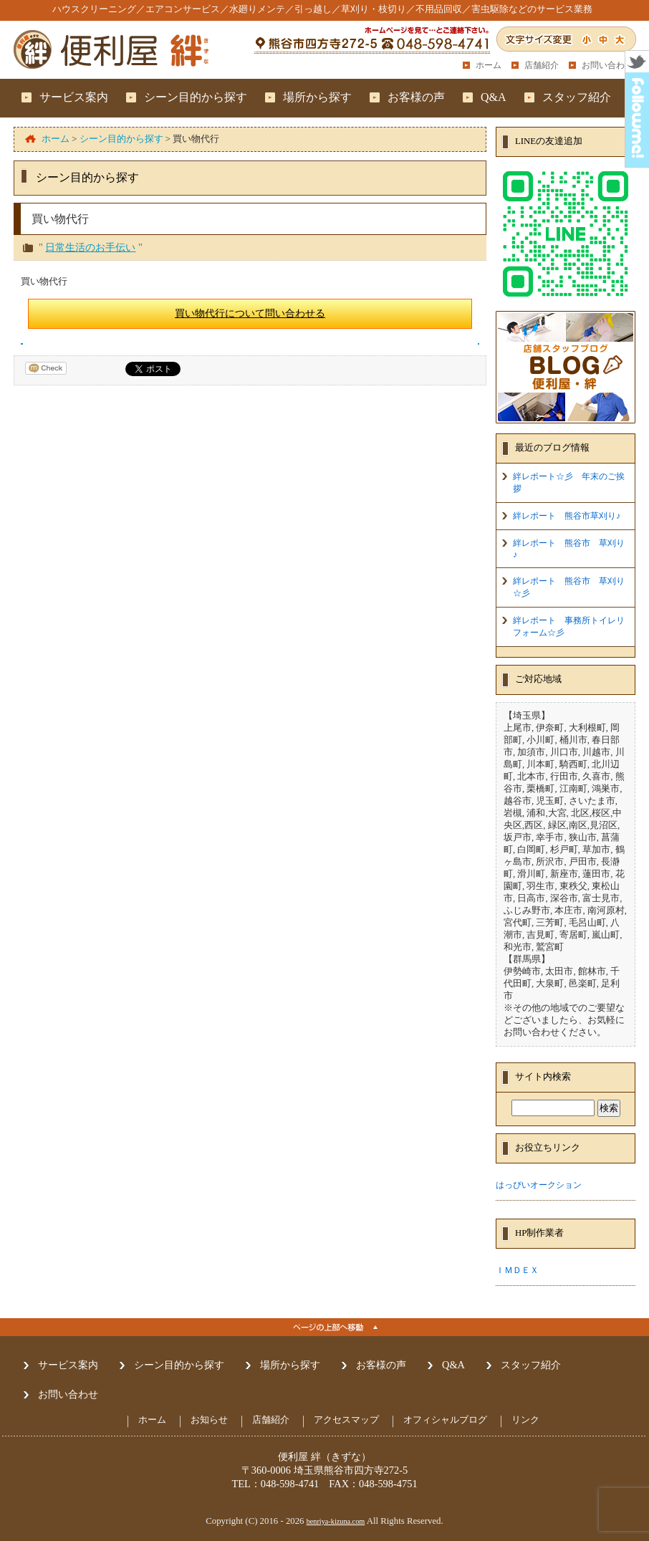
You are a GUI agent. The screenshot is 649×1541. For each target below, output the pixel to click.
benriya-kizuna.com (336, 1521)
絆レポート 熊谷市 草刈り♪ (569, 549)
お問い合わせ (607, 65)
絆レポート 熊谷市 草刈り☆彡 (569, 587)
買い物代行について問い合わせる (250, 313)
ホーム (488, 65)
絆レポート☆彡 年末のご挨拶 (569, 482)
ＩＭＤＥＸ (517, 1270)
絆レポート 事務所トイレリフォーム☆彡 (569, 626)
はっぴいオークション (539, 1185)
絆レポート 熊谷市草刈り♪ (566, 516)
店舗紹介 (541, 65)
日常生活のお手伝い (90, 247)
